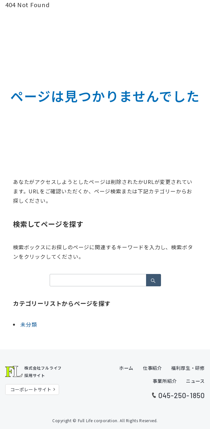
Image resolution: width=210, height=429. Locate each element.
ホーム (126, 368)
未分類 (28, 324)
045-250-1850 (181, 395)
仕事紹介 (152, 368)
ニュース (195, 381)
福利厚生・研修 (188, 368)
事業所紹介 (165, 381)
